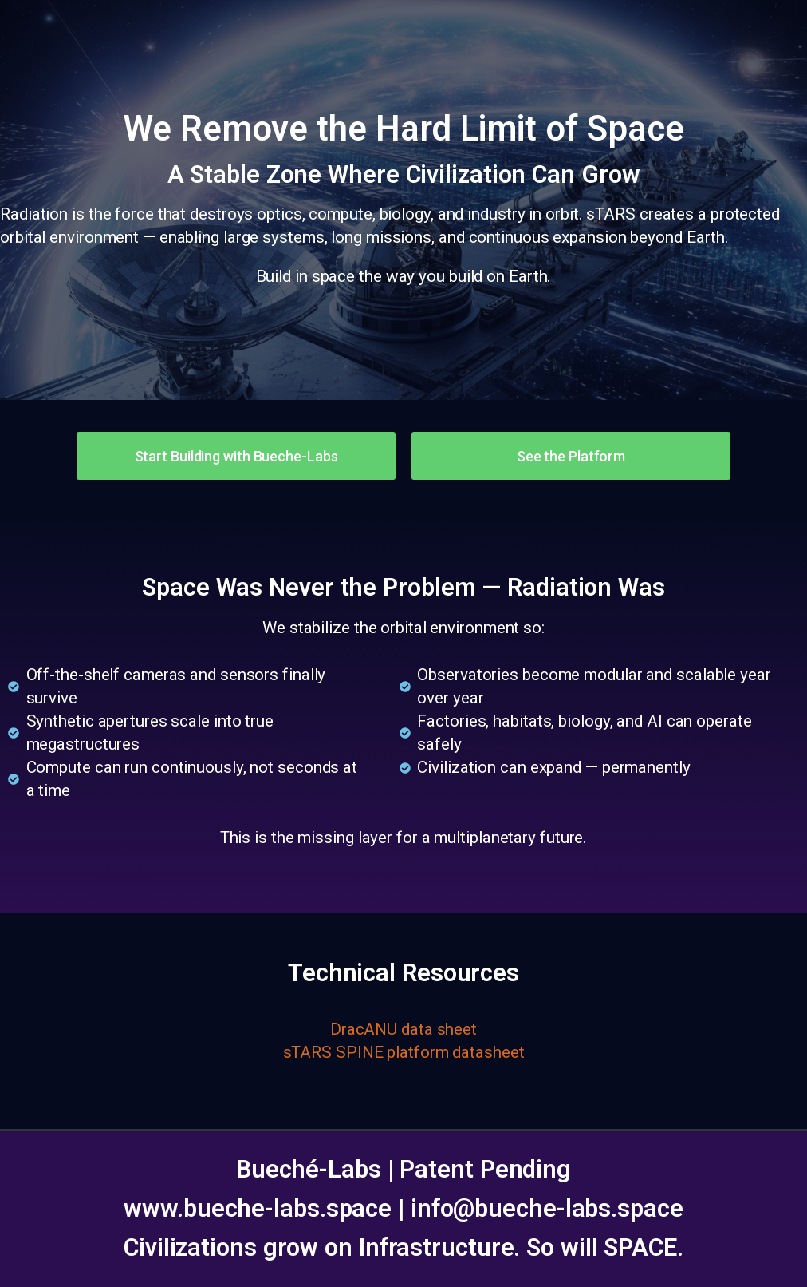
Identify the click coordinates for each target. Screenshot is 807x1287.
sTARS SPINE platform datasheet (404, 1052)
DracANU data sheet (403, 1029)
